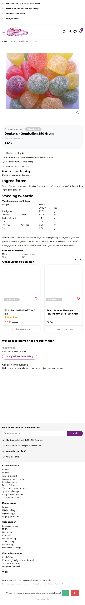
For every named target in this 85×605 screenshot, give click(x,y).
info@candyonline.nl (11, 566)
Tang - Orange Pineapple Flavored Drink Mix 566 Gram (62, 312)
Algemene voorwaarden (13, 479)
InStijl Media (46, 580)
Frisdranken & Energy (11, 548)
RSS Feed (59, 584)
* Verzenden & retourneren (14, 488)
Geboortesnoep (9, 538)
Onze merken (8, 532)
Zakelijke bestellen (10, 498)
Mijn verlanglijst (9, 513)
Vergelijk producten (10, 516)
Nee (75, 593)
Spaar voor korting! (10, 491)
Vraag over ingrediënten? (13, 494)
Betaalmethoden (9, 482)
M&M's (5, 529)
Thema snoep (8, 541)
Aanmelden (75, 433)
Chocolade (7, 535)
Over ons (6, 473)
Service (5, 470)
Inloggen (6, 507)
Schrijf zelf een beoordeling (19, 356)
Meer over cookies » (43, 599)
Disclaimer (49, 584)
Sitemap (5, 584)
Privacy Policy (8, 485)
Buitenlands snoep (10, 526)
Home (4, 41)
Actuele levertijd (9, 476)
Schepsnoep (7, 545)
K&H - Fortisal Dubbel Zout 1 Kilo (19, 312)
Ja (65, 593)
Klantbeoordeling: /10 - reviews (23, 3)
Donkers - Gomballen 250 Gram (23, 41)
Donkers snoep (14, 129)
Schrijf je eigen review (14, 138)
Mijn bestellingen (9, 510)
